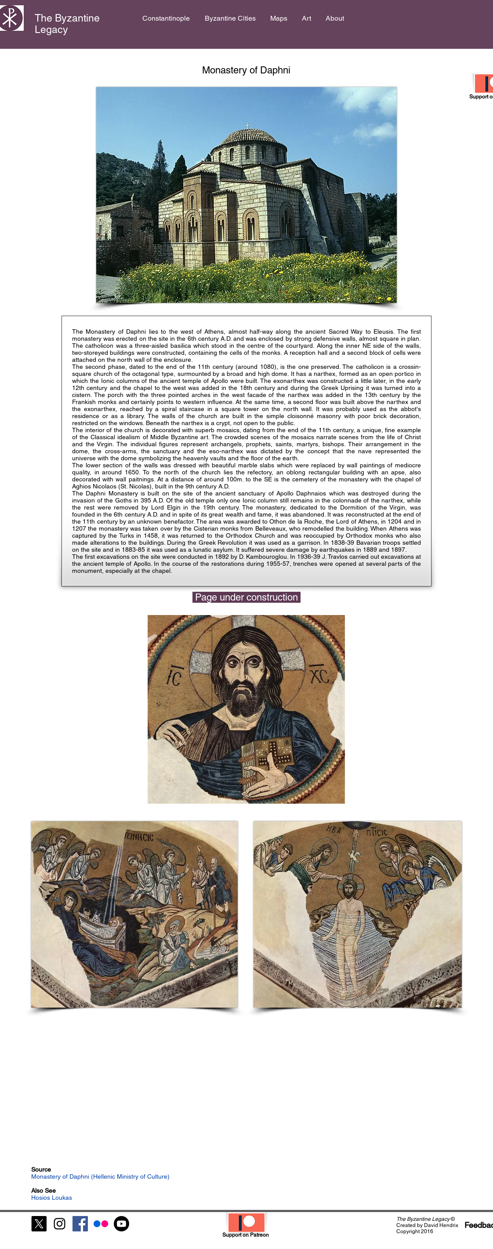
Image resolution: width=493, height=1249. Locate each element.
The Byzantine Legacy (67, 23)
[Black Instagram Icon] (59, 1223)
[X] (39, 1223)
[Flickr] (101, 1223)
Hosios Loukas (51, 1197)
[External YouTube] (246, 1091)
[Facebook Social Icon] (80, 1223)
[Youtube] (121, 1223)
